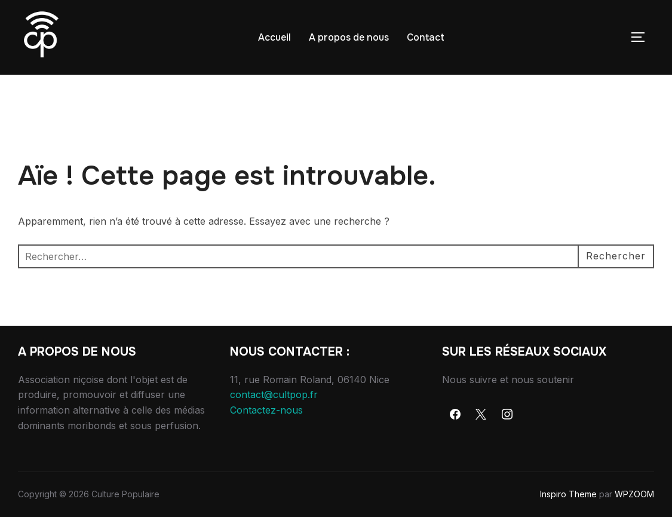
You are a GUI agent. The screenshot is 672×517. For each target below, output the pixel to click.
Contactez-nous (266, 410)
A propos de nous (349, 37)
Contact (425, 37)
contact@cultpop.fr (274, 394)
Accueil (274, 37)
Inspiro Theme (568, 494)
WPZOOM (634, 494)
